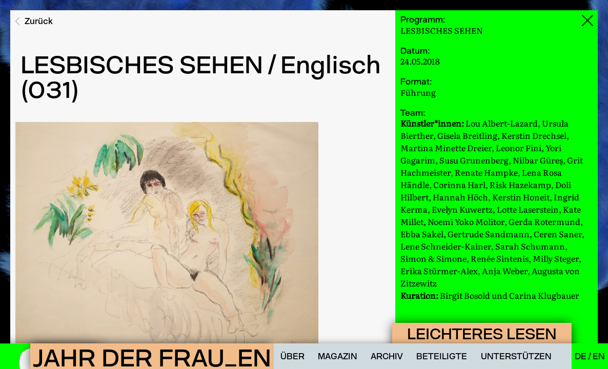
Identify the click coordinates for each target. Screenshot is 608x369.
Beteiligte (441, 356)
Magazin (337, 356)
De (581, 356)
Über (292, 356)
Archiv (387, 356)
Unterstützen (516, 356)
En (599, 356)
